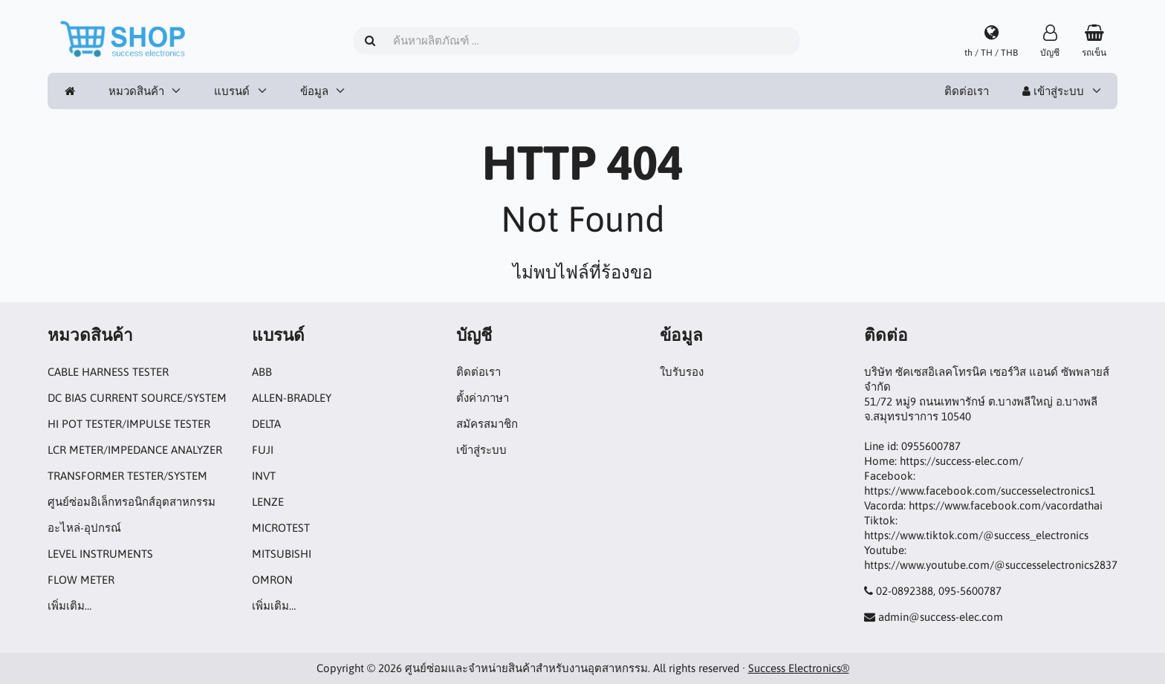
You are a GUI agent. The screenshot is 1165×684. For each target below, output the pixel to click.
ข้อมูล (314, 91)
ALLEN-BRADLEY (291, 397)
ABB (262, 371)
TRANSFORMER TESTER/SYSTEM (127, 475)
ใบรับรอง (682, 371)
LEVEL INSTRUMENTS (100, 553)
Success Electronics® (798, 668)
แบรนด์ (232, 91)
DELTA (266, 423)
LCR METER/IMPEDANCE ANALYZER (135, 449)
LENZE (268, 501)
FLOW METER (81, 579)
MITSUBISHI (281, 553)
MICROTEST (281, 527)
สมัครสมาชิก (487, 423)
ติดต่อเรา (966, 91)
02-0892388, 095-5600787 (939, 590)
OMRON (272, 579)
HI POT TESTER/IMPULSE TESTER (129, 423)
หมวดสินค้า (136, 91)
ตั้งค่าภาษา (482, 397)
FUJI (262, 449)
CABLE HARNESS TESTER (108, 371)
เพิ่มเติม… (69, 605)
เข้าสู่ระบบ (1053, 91)
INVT (264, 475)
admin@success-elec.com (940, 616)
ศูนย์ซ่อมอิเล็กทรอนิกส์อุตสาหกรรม (131, 501)
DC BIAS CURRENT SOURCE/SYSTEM (137, 397)
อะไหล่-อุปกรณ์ (84, 527)
